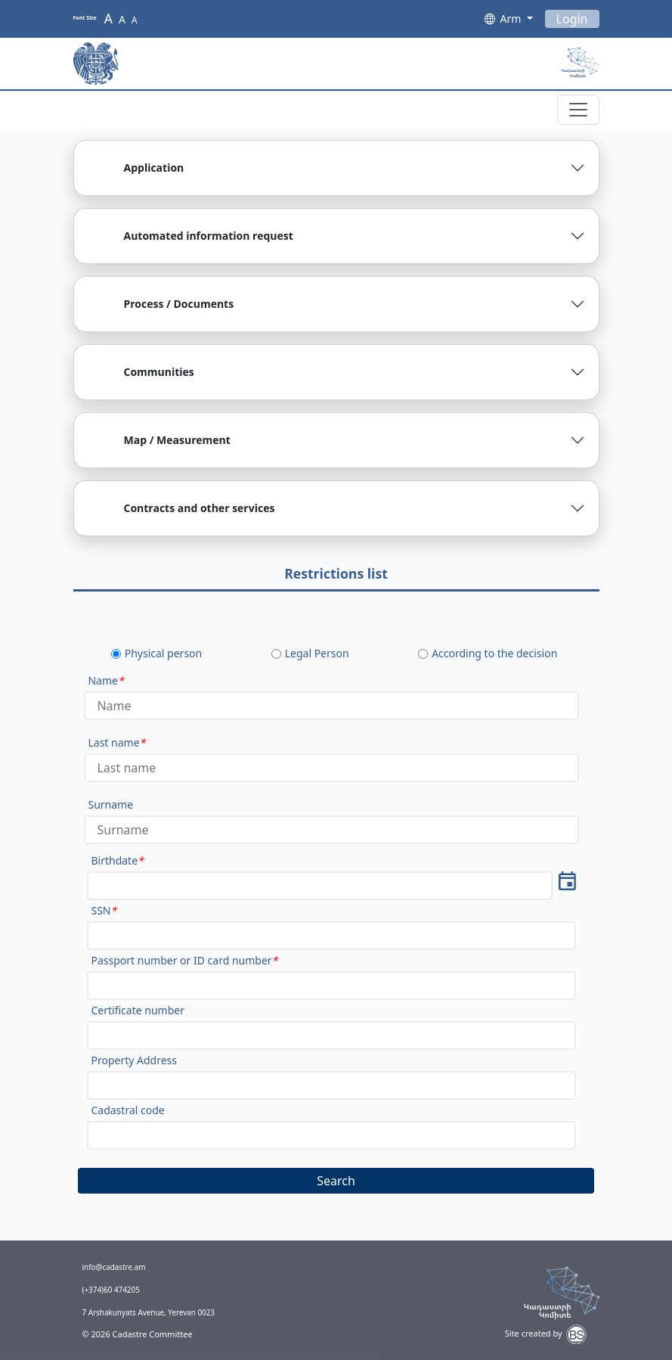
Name (105, 680)
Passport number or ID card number (184, 960)
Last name (116, 742)
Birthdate (117, 860)
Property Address (134, 1060)
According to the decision (494, 653)
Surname (110, 804)
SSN (103, 910)
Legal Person (317, 653)
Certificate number (137, 1010)
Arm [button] (512, 19)
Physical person (164, 653)
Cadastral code (127, 1110)
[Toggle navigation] (578, 110)
